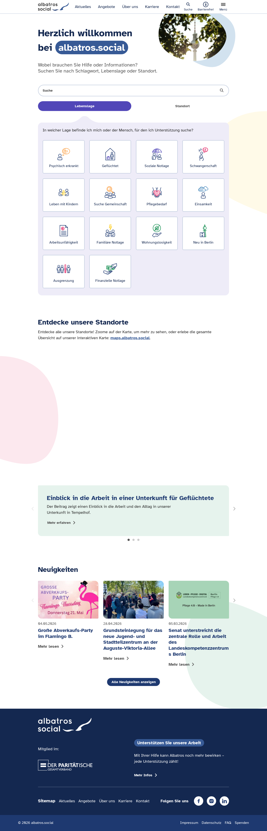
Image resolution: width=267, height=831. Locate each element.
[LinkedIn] (224, 801)
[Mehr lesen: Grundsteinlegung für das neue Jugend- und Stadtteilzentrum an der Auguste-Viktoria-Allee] (133, 622)
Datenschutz (211, 823)
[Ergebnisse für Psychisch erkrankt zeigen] (63, 157)
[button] (129, 540)
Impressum (189, 823)
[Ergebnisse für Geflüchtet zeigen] (110, 157)
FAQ (228, 823)
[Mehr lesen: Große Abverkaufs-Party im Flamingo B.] (68, 616)
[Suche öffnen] (133, 90)
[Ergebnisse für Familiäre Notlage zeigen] (110, 233)
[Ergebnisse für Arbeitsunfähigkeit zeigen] (63, 233)
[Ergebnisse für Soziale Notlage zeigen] (157, 157)
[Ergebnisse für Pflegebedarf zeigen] (157, 195)
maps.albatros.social (130, 337)
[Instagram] (211, 801)
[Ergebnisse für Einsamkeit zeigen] (203, 195)
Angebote (106, 6)
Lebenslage (84, 106)
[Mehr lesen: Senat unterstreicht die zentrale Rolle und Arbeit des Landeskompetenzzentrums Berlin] (199, 625)
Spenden (242, 823)
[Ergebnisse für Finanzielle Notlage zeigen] (110, 271)
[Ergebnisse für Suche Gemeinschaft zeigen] (110, 195)
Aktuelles (83, 6)
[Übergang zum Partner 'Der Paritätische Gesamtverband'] (65, 765)
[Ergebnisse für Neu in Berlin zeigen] (203, 233)
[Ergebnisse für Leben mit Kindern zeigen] (63, 195)
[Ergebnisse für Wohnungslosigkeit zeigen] (157, 233)
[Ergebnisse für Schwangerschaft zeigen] (203, 157)
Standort (182, 106)
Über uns (130, 6)
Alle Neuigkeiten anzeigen (134, 682)
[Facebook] (198, 801)
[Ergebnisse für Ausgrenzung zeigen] (63, 271)
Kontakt (173, 6)
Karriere (152, 6)
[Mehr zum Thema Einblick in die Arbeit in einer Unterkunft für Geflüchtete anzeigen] (62, 522)
